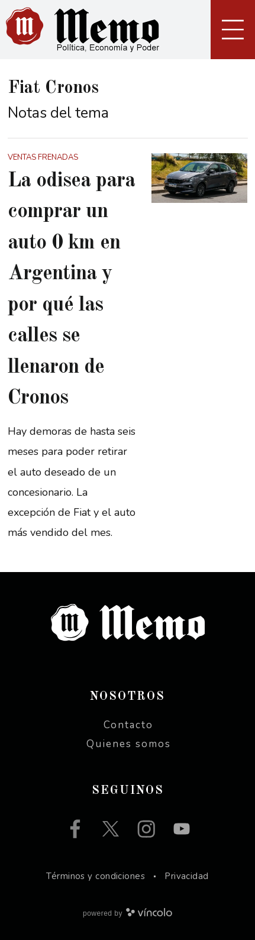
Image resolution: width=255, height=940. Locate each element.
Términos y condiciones (95, 876)
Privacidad (186, 876)
